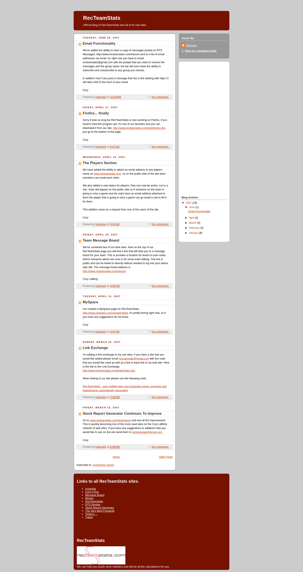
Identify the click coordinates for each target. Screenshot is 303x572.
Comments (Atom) (103, 465)
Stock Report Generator (99, 507)
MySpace (90, 302)
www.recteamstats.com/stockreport (110, 420)
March (193, 222)
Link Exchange (95, 348)
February (194, 227)
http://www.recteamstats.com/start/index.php (139, 128)
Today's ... (91, 514)
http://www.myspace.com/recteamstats (105, 312)
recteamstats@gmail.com (134, 358)
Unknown (191, 45)
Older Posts (166, 457)
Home (116, 457)
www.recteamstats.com (107, 173)
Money (89, 498)
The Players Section (100, 163)
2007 (189, 202)
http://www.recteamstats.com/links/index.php (109, 370)
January (194, 232)
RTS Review (92, 504)
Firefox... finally (96, 113)
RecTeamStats (94, 501)
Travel (89, 517)
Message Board (94, 495)
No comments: (161, 97)
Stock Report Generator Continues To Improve (122, 414)
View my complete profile (201, 50)
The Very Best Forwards (99, 510)
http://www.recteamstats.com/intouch (104, 271)
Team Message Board (101, 240)
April (192, 217)
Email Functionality (99, 43)
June (192, 207)
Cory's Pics (92, 491)
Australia (90, 488)
